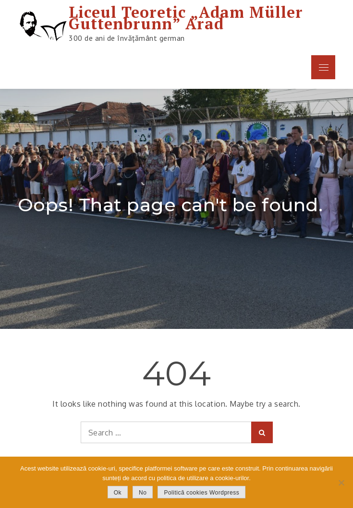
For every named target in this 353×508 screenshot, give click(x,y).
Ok (118, 492)
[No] (341, 482)
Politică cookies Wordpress (201, 492)
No (142, 492)
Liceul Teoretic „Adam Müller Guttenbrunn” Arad (186, 18)
